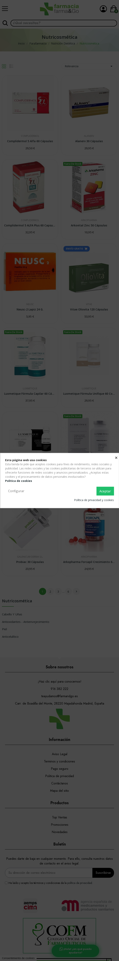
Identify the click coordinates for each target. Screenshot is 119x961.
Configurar (16, 491)
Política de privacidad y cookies (94, 500)
